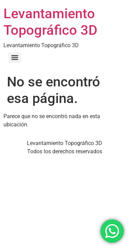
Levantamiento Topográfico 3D (50, 22)
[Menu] (15, 57)
